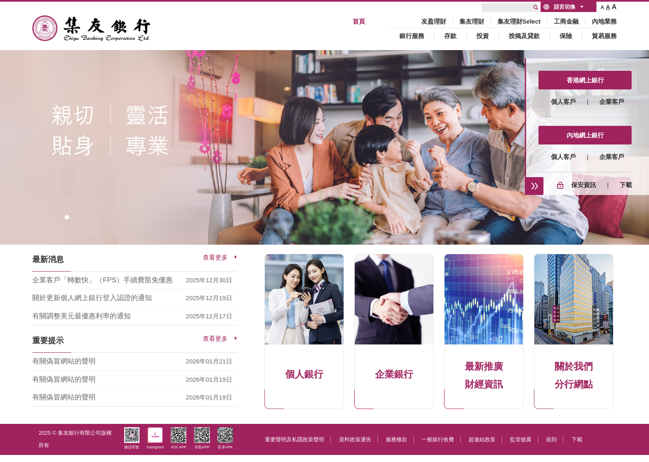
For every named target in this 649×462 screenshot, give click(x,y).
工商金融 (566, 21)
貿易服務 (604, 35)
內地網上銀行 (585, 135)
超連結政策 (482, 439)
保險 (566, 35)
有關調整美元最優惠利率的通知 (81, 316)
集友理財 (471, 21)
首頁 (359, 21)
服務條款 (396, 439)
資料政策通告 (355, 439)
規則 (551, 439)
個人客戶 (563, 101)
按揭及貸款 (524, 35)
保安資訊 (583, 184)
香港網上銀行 (585, 80)
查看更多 (215, 257)
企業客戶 (611, 101)
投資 (482, 35)
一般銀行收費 (438, 439)
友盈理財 (433, 21)
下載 (626, 184)
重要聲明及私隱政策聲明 (294, 439)
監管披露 (520, 439)
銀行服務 (411, 35)
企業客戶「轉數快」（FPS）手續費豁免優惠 (102, 280)
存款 (450, 35)
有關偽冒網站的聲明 (64, 361)
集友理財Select (519, 21)
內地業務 (604, 21)
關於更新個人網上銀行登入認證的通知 (92, 298)
